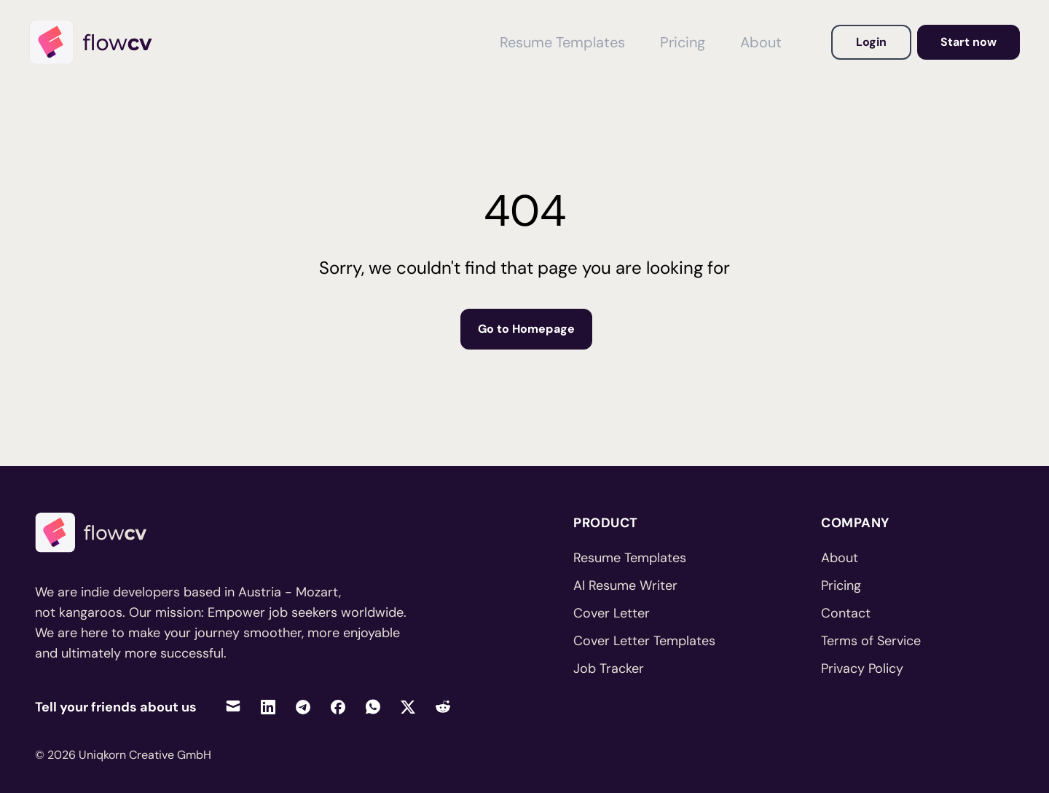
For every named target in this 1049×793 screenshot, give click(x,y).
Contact (846, 613)
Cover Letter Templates (644, 641)
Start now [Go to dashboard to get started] (968, 42)
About (839, 558)
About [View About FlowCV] (761, 42)
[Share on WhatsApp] (373, 706)
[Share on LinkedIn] (268, 706)
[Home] (97, 42)
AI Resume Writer (625, 585)
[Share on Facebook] (338, 706)
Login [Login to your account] (871, 42)
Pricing (841, 585)
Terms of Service (871, 641)
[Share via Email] (233, 706)
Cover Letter (611, 613)
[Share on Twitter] (408, 706)
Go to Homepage (526, 328)
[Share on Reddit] (443, 706)
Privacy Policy (862, 668)
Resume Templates (629, 558)
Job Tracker (608, 668)
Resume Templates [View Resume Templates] (562, 42)
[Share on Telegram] (303, 706)
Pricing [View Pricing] (682, 42)
